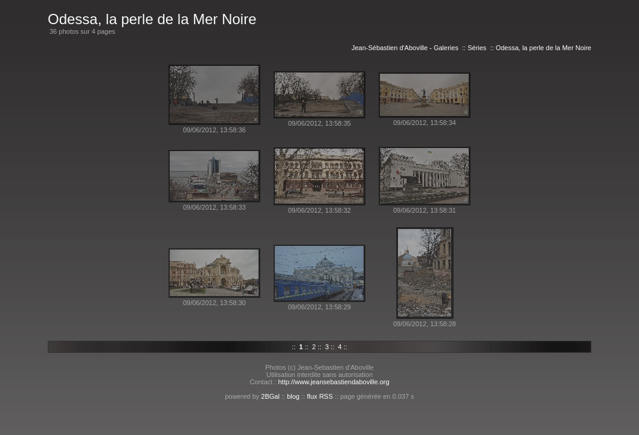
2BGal (270, 396)
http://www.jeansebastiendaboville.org (334, 381)
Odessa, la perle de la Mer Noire (543, 47)
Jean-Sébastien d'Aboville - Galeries (405, 47)
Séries (476, 47)
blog (293, 396)
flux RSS (320, 396)
